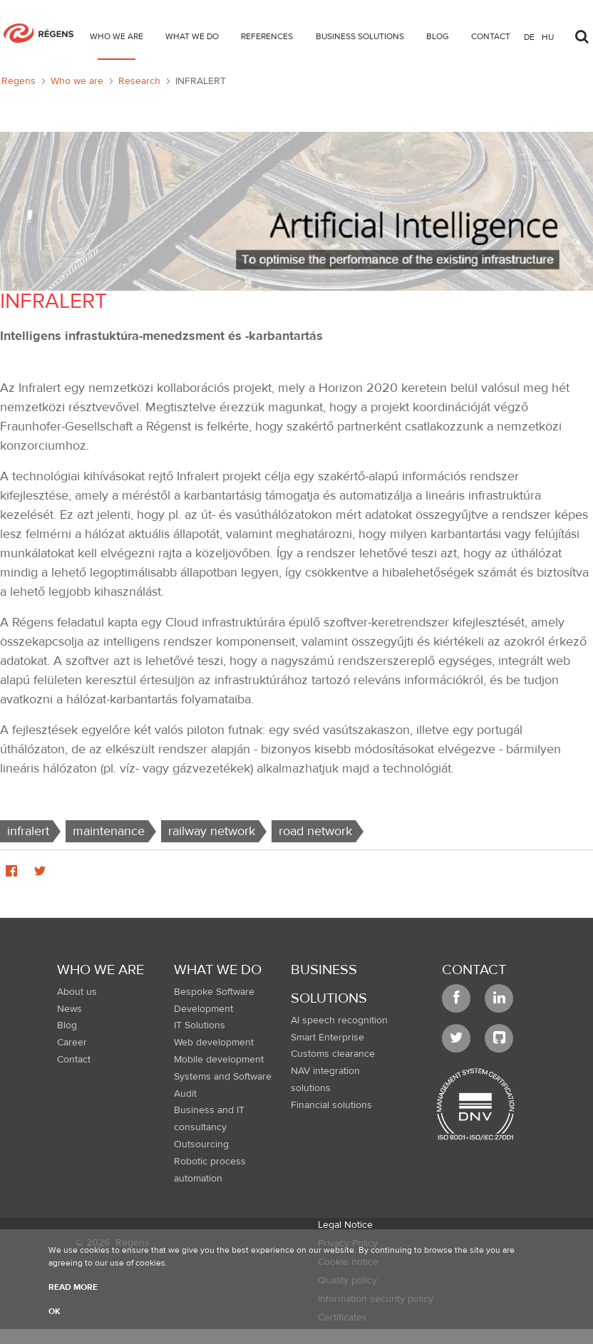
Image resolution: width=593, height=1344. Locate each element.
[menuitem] (116, 39)
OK (54, 1311)
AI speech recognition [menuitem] (339, 1020)
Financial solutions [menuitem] (331, 1105)
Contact (474, 969)
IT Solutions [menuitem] (199, 1025)
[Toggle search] (581, 33)
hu (548, 36)
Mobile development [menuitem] (219, 1059)
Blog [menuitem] (67, 1025)
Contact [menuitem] (74, 1059)
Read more (73, 1287)
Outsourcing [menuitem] (201, 1144)
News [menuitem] (69, 1009)
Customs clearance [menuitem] (333, 1054)
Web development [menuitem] (214, 1042)
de (529, 36)
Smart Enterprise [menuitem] (327, 1037)
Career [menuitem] (72, 1042)
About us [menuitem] (77, 992)
